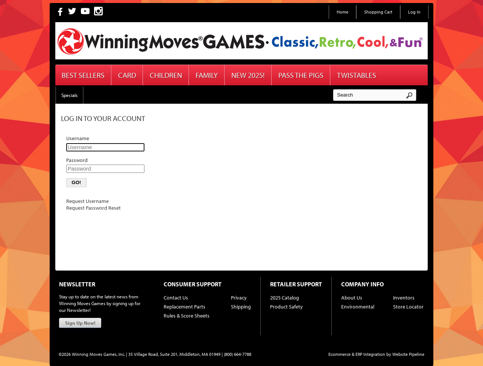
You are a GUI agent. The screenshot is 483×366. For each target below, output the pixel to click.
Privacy (239, 297)
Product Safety (286, 306)
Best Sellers (83, 75)
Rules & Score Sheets (187, 315)
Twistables (356, 75)
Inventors (404, 297)
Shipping (241, 306)
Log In (414, 12)
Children (166, 75)
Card (127, 75)
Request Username (87, 201)
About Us (351, 297)
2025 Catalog (284, 297)
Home (342, 12)
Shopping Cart (378, 12)
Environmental (357, 306)
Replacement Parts (184, 306)
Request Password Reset (93, 207)
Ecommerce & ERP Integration (356, 354)
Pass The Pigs (301, 75)
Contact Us (176, 297)
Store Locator (408, 306)
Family (207, 75)
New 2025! (248, 75)
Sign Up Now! (80, 323)
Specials (69, 95)
